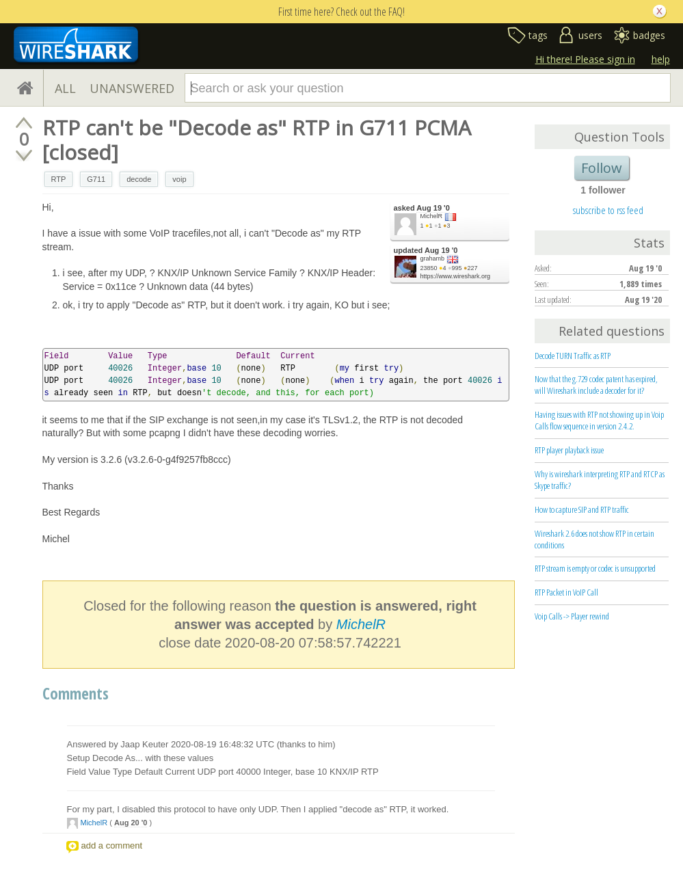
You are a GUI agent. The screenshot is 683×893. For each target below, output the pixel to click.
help (661, 59)
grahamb (432, 258)
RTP (58, 179)
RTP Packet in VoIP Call (566, 592)
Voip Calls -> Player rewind (572, 616)
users (590, 35)
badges (649, 35)
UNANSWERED (132, 88)
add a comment (112, 845)
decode (138, 179)
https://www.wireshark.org (455, 276)
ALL (65, 88)
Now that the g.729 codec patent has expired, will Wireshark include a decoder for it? (596, 385)
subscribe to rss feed (608, 210)
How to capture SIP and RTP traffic (582, 509)
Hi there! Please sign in (585, 59)
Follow (601, 168)
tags (538, 35)
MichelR (431, 216)
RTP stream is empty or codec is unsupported (595, 568)
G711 (96, 179)
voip (179, 179)
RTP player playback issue (569, 450)
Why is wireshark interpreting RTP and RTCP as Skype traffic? (600, 480)
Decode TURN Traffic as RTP (573, 355)
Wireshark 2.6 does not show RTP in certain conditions (594, 539)
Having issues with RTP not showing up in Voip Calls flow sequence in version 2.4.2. (599, 420)
